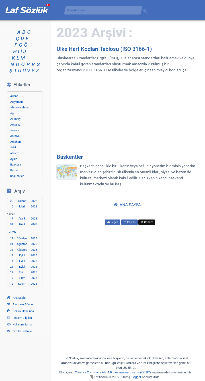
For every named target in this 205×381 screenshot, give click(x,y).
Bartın (14, 170)
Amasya (15, 124)
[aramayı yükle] (101, 10)
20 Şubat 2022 (23, 201)
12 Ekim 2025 (23, 272)
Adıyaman (16, 102)
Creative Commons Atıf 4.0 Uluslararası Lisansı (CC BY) (113, 372)
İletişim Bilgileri (19, 317)
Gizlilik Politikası (20, 331)
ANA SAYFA (127, 204)
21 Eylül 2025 (23, 266)
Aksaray (15, 118)
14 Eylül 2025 (23, 261)
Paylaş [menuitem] (129, 222)
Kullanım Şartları (20, 324)
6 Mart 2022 (24, 206)
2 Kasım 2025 (24, 283)
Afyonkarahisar (19, 107)
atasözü (15, 153)
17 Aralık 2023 (23, 218)
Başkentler (70, 157)
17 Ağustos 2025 (23, 238)
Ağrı (12, 113)
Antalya (15, 136)
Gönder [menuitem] (146, 222)
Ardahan (15, 141)
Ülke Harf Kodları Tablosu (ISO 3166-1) (104, 49)
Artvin (13, 147)
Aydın (13, 159)
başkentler (17, 176)
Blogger (136, 377)
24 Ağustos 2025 (23, 244)
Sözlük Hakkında (20, 311)
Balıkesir (15, 164)
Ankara (14, 130)
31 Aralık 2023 (23, 224)
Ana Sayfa (16, 297)
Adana (14, 96)
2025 (13, 232)
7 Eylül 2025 (24, 255)
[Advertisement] (127, 113)
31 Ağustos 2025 (23, 249)
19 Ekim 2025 (23, 278)
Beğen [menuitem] (112, 222)
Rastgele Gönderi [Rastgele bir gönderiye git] (20, 304)
